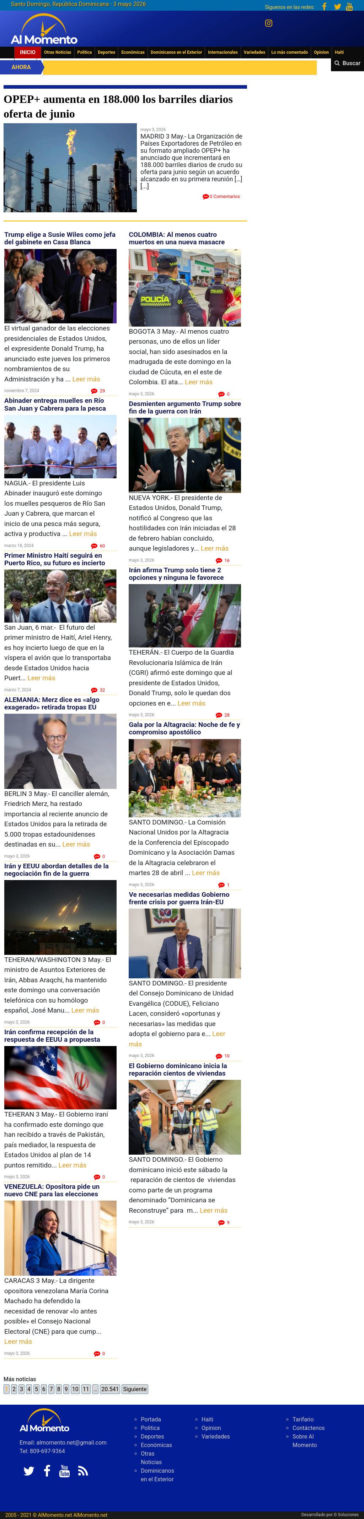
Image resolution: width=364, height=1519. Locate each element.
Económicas (133, 52)
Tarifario (303, 1419)
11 (86, 1389)
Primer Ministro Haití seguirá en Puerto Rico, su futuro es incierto (54, 559)
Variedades (255, 52)
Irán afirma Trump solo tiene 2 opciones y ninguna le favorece (176, 574)
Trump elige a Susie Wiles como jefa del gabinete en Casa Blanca (60, 238)
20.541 (110, 1389)
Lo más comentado (289, 52)
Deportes (106, 52)
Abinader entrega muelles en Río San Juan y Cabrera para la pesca (55, 404)
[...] (144, 186)
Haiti (339, 52)
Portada (151, 1419)
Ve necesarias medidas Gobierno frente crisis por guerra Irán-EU (179, 898)
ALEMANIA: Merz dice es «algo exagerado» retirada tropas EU (52, 703)
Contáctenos (309, 1428)
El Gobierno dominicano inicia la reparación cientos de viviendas (178, 1069)
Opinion (321, 52)
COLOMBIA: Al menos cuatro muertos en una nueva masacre (177, 238)
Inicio (28, 52)
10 (75, 1389)
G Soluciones (346, 1514)
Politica (84, 52)
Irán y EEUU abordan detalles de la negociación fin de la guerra (56, 870)
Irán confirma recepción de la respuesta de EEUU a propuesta (52, 1036)
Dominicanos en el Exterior (176, 52)
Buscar (351, 63)
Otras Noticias (57, 52)
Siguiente (134, 1389)
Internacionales (223, 52)
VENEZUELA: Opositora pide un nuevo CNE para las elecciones (52, 1190)
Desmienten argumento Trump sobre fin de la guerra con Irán (185, 407)
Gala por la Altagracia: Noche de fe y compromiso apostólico (184, 728)
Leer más (86, 379)
